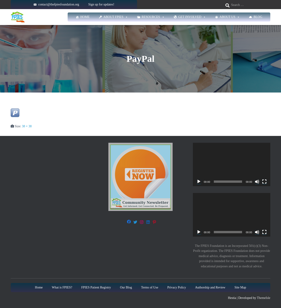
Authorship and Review (210, 287)
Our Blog (126, 287)
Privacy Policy (176, 287)
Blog (257, 17)
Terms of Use (149, 287)
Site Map (240, 287)
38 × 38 (27, 126)
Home (84, 17)
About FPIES (115, 17)
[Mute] (257, 181)
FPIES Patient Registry (96, 287)
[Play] (199, 181)
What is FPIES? (62, 287)
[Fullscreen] (264, 181)
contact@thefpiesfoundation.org (58, 4)
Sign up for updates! (101, 4)
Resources (153, 17)
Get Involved (192, 17)
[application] (231, 164)
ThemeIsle (263, 298)
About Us (230, 17)
